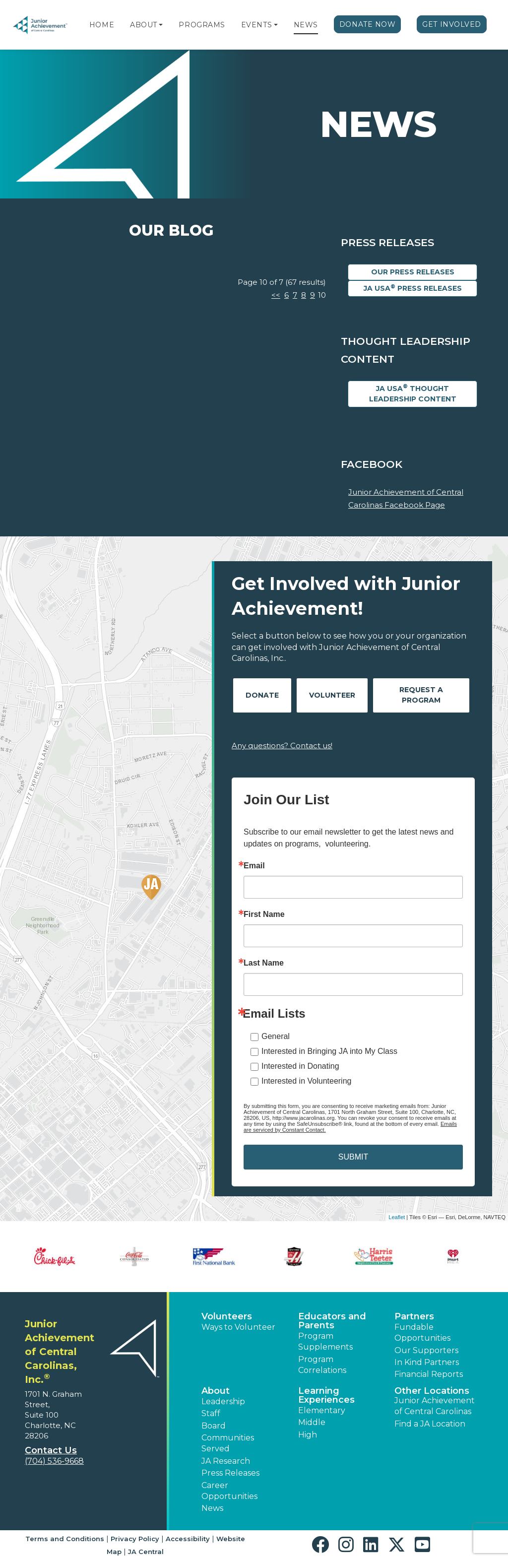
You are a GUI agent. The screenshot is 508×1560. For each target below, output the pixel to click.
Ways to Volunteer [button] (238, 1327)
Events (256, 24)
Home (101, 24)
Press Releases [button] (230, 1473)
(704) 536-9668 (54, 1461)
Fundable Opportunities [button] (422, 1332)
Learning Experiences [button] (326, 1395)
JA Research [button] (225, 1461)
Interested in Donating (300, 1066)
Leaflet (396, 1217)
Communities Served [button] (227, 1443)
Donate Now (367, 24)
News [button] (212, 1508)
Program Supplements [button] (325, 1341)
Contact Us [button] (51, 1450)
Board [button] (213, 1425)
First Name (264, 914)
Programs (202, 24)
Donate (262, 695)
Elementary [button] (321, 1410)
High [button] (307, 1434)
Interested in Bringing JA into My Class (329, 1051)
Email (254, 866)
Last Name (264, 963)
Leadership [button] (223, 1401)
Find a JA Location (429, 1424)
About (143, 24)
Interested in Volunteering (306, 1081)
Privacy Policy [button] (135, 1539)
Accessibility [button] (188, 1539)
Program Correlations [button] (322, 1365)
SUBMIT (353, 1157)
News (306, 24)
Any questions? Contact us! (282, 745)
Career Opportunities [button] (229, 1491)
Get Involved (451, 24)
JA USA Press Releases (413, 288)
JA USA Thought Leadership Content (412, 393)
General (275, 1036)
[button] (161, 24)
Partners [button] (414, 1316)
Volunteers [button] (226, 1316)
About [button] (215, 1390)
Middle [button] (311, 1422)
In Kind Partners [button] (426, 1362)
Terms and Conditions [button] (64, 1539)
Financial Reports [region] (428, 1374)
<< (275, 295)
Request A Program (421, 695)
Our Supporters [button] (426, 1350)
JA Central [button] (146, 1552)
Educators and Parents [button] (332, 1321)
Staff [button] (210, 1413)
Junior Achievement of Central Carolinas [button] (434, 1406)
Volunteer (332, 695)
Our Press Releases (412, 271)
